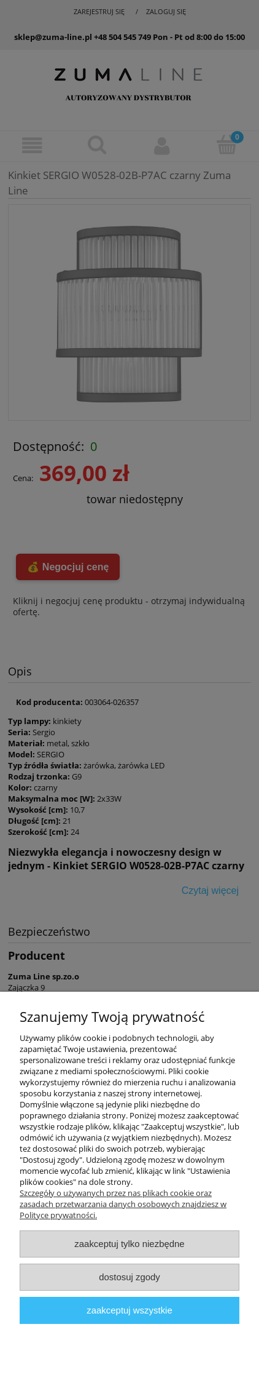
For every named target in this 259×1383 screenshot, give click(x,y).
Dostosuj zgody (129, 1277)
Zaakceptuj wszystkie (129, 1310)
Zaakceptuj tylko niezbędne (129, 1243)
